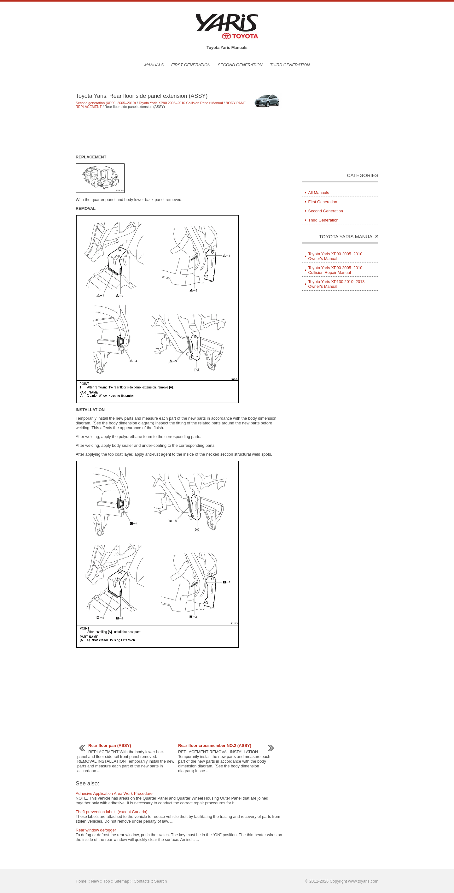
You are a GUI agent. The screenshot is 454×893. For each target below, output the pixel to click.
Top (106, 881)
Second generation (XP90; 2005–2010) (106, 103)
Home (81, 881)
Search (160, 881)
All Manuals (318, 192)
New (95, 881)
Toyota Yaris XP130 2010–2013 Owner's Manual (336, 284)
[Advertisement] (179, 132)
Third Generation (290, 64)
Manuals (154, 64)
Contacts (142, 881)
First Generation (190, 64)
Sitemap (121, 881)
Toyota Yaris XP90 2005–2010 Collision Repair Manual (181, 103)
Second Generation (240, 64)
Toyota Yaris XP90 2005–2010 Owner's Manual (335, 256)
